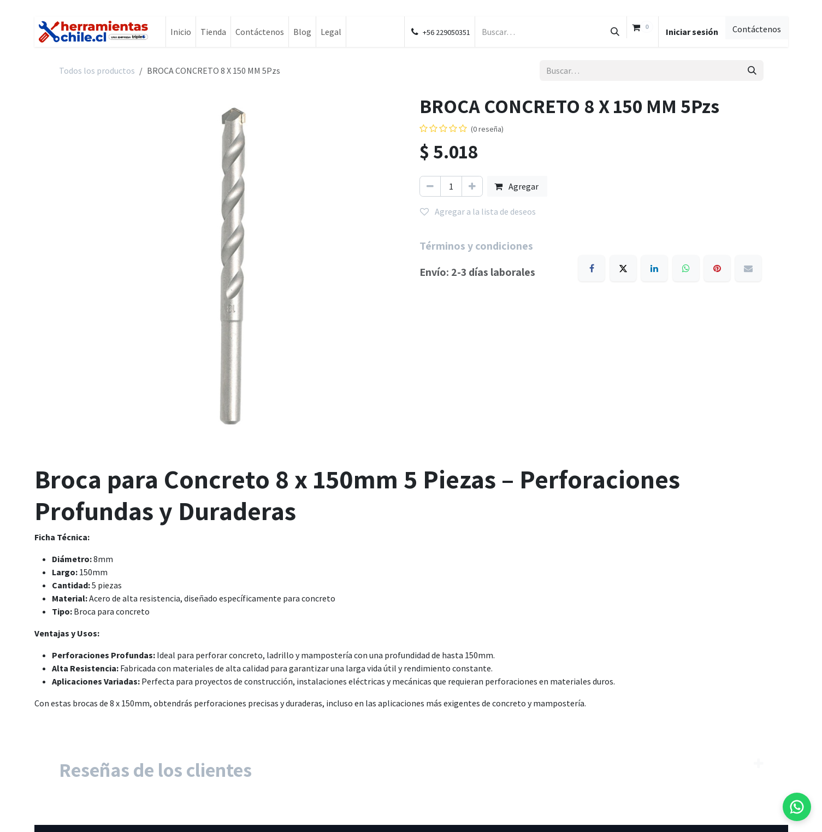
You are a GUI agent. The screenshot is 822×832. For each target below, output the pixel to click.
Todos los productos (97, 70)
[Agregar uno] (472, 186)
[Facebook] (591, 268)
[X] (623, 268)
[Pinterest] (717, 268)
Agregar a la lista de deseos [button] (478, 211)
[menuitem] (181, 31)
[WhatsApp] (686, 268)
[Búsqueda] (615, 31)
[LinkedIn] (654, 268)
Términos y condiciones (476, 246)
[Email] (748, 268)
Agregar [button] (517, 186)
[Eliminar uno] (430, 186)
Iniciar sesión (692, 31)
